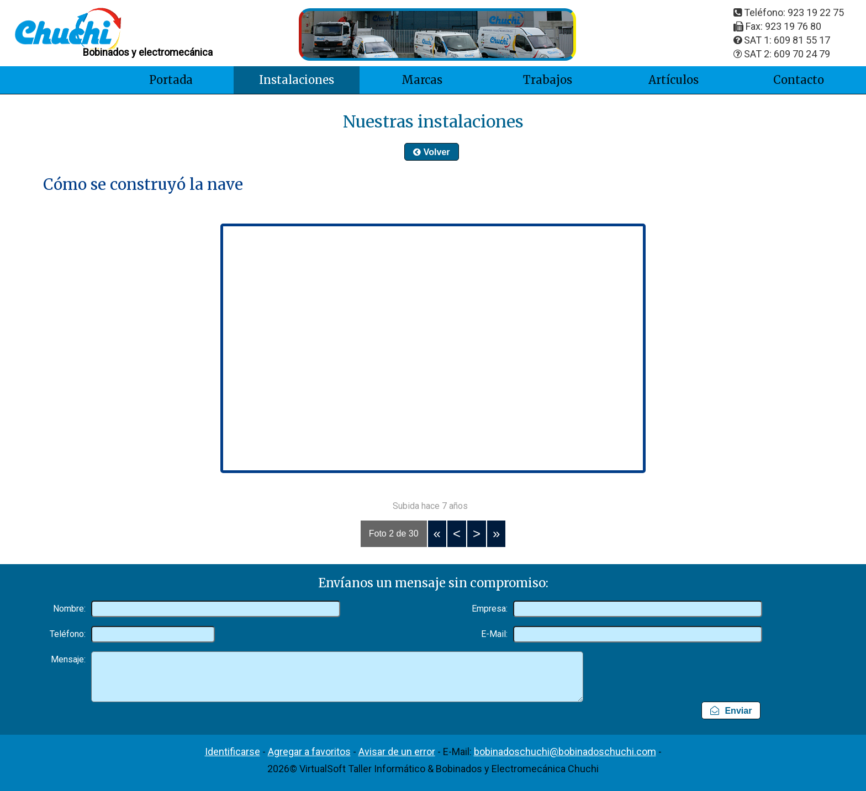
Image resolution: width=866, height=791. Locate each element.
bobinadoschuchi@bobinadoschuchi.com (565, 751)
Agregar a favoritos (309, 751)
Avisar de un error (396, 751)
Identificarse (232, 751)
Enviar (731, 710)
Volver (431, 152)
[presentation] (732, 670)
